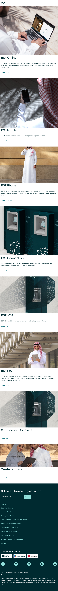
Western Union (11, 469)
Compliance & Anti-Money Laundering (15, 519)
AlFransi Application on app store (6, 556)
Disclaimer (4, 574)
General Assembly (7, 535)
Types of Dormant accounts (11, 523)
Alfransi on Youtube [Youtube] (55, 564)
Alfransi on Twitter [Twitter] (29, 564)
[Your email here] (12, 497)
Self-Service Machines (16, 430)
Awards (3, 504)
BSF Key (6, 371)
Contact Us (5, 543)
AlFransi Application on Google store (33, 556)
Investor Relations (7, 512)
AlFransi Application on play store (19, 556)
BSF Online (8, 58)
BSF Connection (12, 258)
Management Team (8, 516)
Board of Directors (7, 508)
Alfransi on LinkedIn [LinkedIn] (42, 564)
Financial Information (9, 531)
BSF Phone (8, 185)
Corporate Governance (9, 527)
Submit (27, 496)
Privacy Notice (12, 574)
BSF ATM (7, 315)
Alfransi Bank (4, 2)
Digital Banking (46, 3)
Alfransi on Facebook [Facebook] (3, 564)
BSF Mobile (8, 130)
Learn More (5, 72)
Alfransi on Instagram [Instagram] (16, 564)
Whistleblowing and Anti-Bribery (12, 539)
